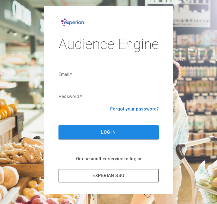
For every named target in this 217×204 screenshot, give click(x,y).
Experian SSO (108, 175)
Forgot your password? (134, 109)
